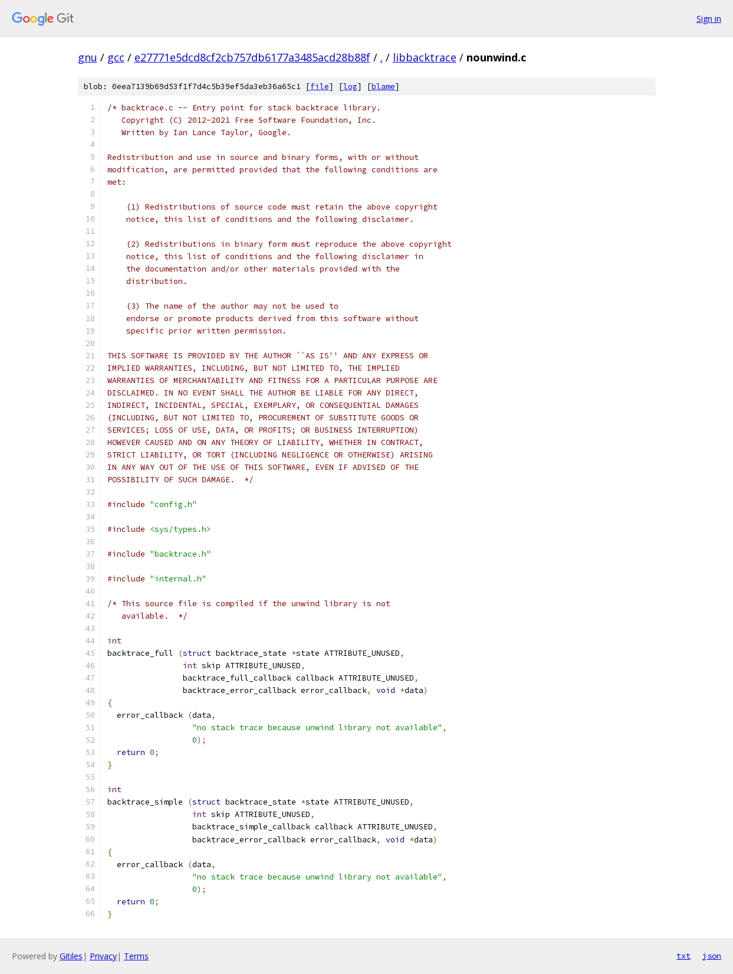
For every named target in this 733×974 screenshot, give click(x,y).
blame (383, 86)
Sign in (708, 18)
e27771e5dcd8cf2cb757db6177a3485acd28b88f (252, 57)
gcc (115, 57)
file (319, 86)
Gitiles (71, 956)
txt (683, 955)
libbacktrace (424, 57)
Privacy (103, 956)
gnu (87, 57)
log (350, 86)
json (711, 955)
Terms (136, 956)
